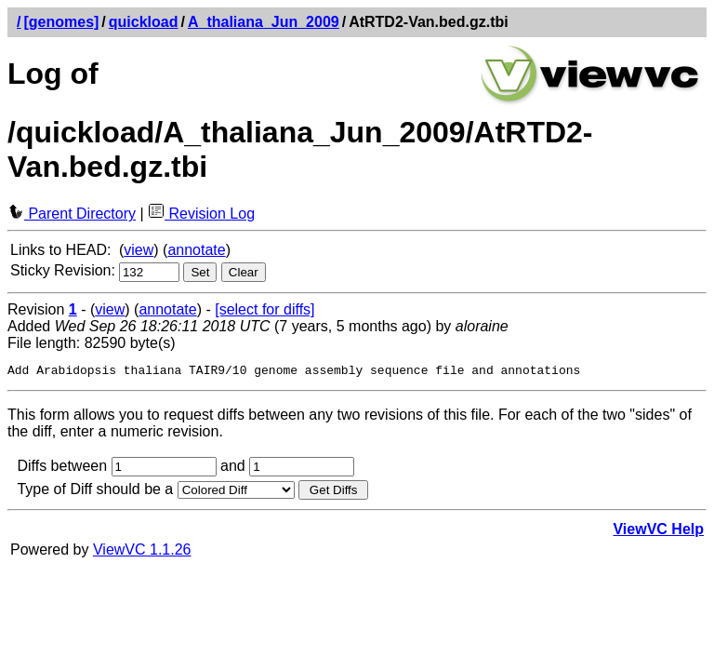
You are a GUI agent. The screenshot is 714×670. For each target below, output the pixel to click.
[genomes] (61, 22)
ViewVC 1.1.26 (142, 552)
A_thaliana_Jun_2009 (263, 22)
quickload (143, 22)
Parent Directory (71, 213)
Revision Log (201, 213)
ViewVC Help (658, 532)
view (138, 250)
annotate (196, 250)
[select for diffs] (264, 309)
